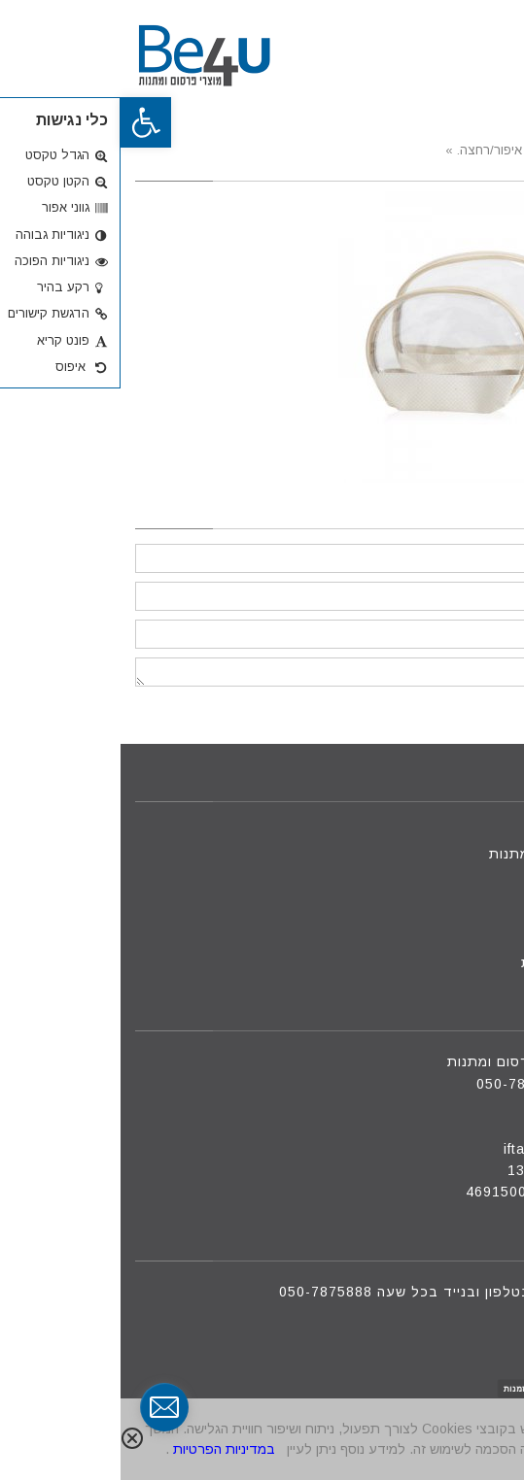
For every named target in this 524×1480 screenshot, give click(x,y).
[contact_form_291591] (43, 1407)
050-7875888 (402, 1084)
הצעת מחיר (462, 941)
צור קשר (472, 918)
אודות (481, 897)
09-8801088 (449, 1105)
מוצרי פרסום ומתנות (434, 853)
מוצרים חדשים (453, 875)
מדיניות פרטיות (450, 962)
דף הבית (471, 832)
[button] (25, 122)
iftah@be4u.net (436, 1149)
